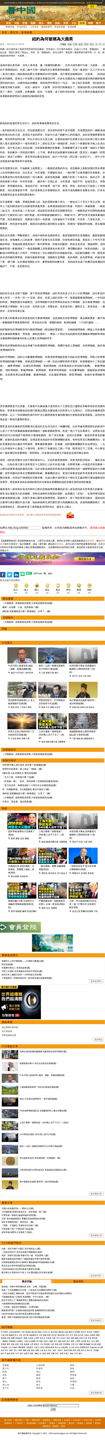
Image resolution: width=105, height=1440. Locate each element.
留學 (20, 1350)
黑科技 (44, 873)
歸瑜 (72, 1368)
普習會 (91, 873)
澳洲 (66, 1350)
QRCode (37, 573)
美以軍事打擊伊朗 (10, 1027)
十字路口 (23, 707)
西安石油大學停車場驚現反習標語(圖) (19, 1265)
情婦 (72, 1338)
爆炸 (56, 673)
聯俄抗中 (76, 873)
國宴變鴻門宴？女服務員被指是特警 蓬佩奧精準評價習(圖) (28, 1310)
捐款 (27, 1420)
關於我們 (36, 1420)
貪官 (68, 1338)
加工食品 (61, 873)
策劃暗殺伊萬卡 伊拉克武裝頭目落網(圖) (38, 1063)
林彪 (8, 1353)
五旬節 (14, 738)
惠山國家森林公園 (88, 738)
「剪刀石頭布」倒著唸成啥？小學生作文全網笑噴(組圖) (29, 785)
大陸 (16, 23)
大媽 (52, 1344)
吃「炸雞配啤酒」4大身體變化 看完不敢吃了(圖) (25, 789)
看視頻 (97, 1423)
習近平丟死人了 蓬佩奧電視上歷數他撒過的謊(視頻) (25, 1300)
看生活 (14, 32)
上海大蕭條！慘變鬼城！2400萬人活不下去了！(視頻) (51, 734)
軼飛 (4, 1372)
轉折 (19, 738)
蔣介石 (90, 1350)
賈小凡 (5, 1368)
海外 (55, 1350)
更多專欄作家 (96, 1393)
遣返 (28, 1350)
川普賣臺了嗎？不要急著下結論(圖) (18, 1229)
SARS (77, 1347)
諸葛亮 (26, 1353)
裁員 (43, 742)
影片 (98, 23)
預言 (22, 838)
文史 (74, 23)
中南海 (48, 1338)
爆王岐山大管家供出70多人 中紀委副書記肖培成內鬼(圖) (27, 1272)
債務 (60, 1341)
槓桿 (64, 1341)
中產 (21, 1344)
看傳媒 (80, 1423)
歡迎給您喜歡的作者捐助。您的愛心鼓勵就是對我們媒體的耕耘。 (31, 515)
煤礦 (48, 673)
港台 (41, 23)
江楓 (72, 1385)
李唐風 (73, 1375)
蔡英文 (36, 1344)
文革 (76, 1353)
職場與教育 (46, 27)
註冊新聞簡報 (10, 1399)
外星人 (66, 1353)
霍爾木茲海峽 (87, 911)
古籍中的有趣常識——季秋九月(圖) (18, 1208)
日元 (93, 1341)
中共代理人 (20, 673)
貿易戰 (77, 1332)
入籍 (41, 1350)
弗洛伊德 (61, 1335)
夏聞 (72, 1372)
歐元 (89, 1341)
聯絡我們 (18, 1420)
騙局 (24, 911)
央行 (55, 1341)
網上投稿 (8, 1420)
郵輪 (27, 838)
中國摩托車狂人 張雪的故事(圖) (16, 968)
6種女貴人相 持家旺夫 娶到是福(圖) (19, 773)
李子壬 (5, 1388)
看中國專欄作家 (11, 1360)
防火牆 (94, 1344)
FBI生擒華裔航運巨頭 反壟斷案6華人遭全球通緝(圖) (43, 1111)
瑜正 (38, 1385)
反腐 (81, 1338)
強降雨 (54, 908)
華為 (75, 1335)
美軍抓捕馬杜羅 (9, 1035)
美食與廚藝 (59, 27)
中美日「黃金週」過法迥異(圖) (17, 801)
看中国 (22, 12)
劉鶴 (25, 1338)
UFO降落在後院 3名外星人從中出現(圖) (38, 1134)
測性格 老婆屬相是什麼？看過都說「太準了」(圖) (26, 611)
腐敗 (76, 1338)
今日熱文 (7, 642)
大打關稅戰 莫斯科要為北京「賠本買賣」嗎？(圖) (24, 1212)
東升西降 (15, 876)
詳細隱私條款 (62, 6)
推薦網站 (8, 1423)
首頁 (8, 23)
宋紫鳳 (5, 1365)
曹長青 (39, 1388)
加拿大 (46, 1341)
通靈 (17, 838)
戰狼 (43, 707)
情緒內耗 (76, 707)
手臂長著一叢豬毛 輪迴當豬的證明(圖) (19, 1215)
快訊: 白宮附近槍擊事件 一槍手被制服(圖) (39, 1099)
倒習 (89, 676)
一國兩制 (4, 1341)
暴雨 (43, 908)
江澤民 (36, 1338)
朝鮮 (41, 1341)
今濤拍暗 (40, 1365)
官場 (24, 23)
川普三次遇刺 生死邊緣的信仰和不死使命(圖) (22, 971)
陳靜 (38, 1375)
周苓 (4, 1375)
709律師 (4, 1347)
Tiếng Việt (88, 1420)
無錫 (78, 738)
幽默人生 (38, 1353)
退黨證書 (62, 1423)
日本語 (98, 1420)
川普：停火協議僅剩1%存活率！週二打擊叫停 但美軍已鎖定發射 (83, 904)
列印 (86, 44)
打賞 (75, 44)
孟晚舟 (92, 1335)
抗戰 (78, 1350)
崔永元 (42, 1338)
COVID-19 (46, 1332)
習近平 (75, 676)
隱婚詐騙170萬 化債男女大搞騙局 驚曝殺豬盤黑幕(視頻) (21, 904)
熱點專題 (7, 1022)
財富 (17, 1344)
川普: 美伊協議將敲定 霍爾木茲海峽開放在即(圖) (24, 1218)
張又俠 (89, 1332)
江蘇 (74, 738)
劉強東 (47, 1344)
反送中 (63, 1338)
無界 (63, 1426)
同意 (92, 6)
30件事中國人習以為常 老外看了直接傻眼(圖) (24, 765)
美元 (68, 1341)
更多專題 (98, 1039)
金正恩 (80, 1335)
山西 (43, 673)
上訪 (10, 1347)
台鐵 (66, 1332)
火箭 (85, 676)
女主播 (100, 1347)
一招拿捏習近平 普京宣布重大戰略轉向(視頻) (22, 1252)
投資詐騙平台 (33, 911)
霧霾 (81, 1344)
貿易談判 (19, 1338)
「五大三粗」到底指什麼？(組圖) (18, 777)
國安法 (71, 1332)
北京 (42, 1344)
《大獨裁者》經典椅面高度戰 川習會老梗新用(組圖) (27, 603)
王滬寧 (30, 1338)
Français (77, 1420)
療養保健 (10, 27)
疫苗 (49, 1335)
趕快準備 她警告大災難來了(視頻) (17, 1232)
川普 (23, 1332)
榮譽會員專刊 (10, 955)
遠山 (38, 1372)
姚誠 (13, 673)
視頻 (4, 808)
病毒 (39, 1332)
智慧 (44, 1353)
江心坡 (71, 1347)
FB (37, 1341)
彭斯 (8, 1338)
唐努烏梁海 (49, 1347)
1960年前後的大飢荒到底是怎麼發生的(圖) (21, 1269)
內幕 (54, 1338)
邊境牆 (3, 1338)
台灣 (31, 1344)
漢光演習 (54, 1332)
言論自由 (93, 1347)
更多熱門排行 (96, 1276)
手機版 (63, 44)
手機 (52, 1353)
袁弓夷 (25, 1335)
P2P (76, 1344)
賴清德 (28, 1332)
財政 (13, 1344)
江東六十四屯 (39, 1347)
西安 (17, 707)
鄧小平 (3, 1353)
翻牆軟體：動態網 (50, 1426)
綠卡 (45, 1350)
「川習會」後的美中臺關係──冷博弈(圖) (20, 1307)
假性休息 (92, 707)
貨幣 (72, 1341)
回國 (37, 1350)
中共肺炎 (4, 1332)
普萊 (13, 838)
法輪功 (15, 1347)
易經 (32, 1353)
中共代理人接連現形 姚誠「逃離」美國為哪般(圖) (42, 1075)
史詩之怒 (76, 911)
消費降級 (61, 742)
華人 (7, 1350)
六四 (40, 1335)
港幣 (97, 1341)
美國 (32, 23)
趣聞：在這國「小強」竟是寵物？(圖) (20, 607)
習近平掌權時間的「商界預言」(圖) (18, 1222)
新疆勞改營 (84, 1347)
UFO (67, 1335)
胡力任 (36, 673)
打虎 (85, 1338)
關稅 (98, 1335)
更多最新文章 (96, 1235)
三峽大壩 (4, 1335)
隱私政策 (57, 1420)
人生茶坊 (34, 27)
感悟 (48, 1353)
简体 (70, 44)
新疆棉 (11, 1335)
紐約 (57, 23)
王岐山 (86, 1335)
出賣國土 (96, 1332)
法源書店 (42, 1423)
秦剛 (52, 707)
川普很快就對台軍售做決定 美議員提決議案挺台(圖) (43, 1170)
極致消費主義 (51, 742)
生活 (82, 23)
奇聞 (90, 23)
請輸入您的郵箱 (35, 1405)
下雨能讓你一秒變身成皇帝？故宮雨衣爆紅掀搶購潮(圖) (27, 978)
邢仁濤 (5, 1385)
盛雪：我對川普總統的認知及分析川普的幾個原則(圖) (26, 1317)
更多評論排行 (96, 1320)
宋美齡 (96, 1350)
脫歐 (51, 1341)
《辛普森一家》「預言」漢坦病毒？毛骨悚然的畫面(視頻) (30, 781)
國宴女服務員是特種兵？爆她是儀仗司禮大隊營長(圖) (26, 1259)
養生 (80, 1353)
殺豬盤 (18, 911)
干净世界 (19, 1423)
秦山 (4, 1381)
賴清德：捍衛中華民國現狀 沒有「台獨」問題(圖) (24, 1286)
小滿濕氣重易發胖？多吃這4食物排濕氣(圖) (39, 1087)
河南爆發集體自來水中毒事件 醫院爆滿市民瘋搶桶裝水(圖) (28, 1262)
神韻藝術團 (31, 1423)
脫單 (13, 911)
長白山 (57, 1347)
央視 (80, 676)
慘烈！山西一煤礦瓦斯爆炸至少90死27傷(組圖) (41, 1146)
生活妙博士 (22, 27)
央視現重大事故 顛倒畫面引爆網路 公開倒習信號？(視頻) (82, 669)
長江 (16, 1335)
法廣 (26, 1341)
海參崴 (26, 1344)
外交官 (57, 707)
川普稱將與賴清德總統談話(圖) (16, 1303)
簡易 (72, 1365)
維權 (99, 1344)
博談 (49, 23)
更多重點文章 (96, 1194)
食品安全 (52, 873)
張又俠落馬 (7, 1031)
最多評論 (27, 1281)
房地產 (3, 1344)
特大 (92, 44)
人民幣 (77, 1341)
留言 (81, 44)
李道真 (39, 1368)
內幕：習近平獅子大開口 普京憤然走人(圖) (21, 1248)
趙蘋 (72, 1378)
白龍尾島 (64, 1347)
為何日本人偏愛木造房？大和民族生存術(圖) (22, 974)
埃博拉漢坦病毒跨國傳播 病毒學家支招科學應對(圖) (43, 1051)
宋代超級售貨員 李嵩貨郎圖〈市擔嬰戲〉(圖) (40, 1158)
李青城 (73, 1381)
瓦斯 (52, 673)
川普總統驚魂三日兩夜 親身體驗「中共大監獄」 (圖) (25, 1297)
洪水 (48, 908)
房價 (56, 1344)
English (67, 1420)
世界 (65, 23)
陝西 (13, 707)
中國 (81, 322)
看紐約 (71, 1423)
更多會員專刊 (96, 981)
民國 (70, 1350)
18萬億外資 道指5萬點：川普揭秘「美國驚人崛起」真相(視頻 (21, 869)
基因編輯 (87, 1344)
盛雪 (38, 1378)
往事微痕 (12, 1341)
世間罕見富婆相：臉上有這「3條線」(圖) (22, 769)
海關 (24, 1350)
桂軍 (74, 1350)
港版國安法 (33, 1335)
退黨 (44, 1335)
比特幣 (83, 1341)
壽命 (72, 1353)
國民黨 (61, 1332)
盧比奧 (34, 1332)
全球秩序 (24, 876)
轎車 (30, 707)
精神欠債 (84, 707)
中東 (28, 738)
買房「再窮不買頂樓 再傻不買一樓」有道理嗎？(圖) (25, 1255)
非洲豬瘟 (66, 1344)
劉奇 (13, 1353)
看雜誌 (52, 1423)
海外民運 (29, 673)
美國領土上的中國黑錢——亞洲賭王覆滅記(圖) (23, 961)
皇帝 (21, 1353)
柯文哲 (54, 1335)
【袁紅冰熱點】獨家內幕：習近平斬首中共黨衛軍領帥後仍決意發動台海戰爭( (37, 1293)
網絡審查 (21, 1347)
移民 (11, 1350)
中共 (48, 707)
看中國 (94, 1338)
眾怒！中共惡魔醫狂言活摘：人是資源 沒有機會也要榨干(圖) (29, 1290)
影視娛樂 (72, 27)
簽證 (33, 1350)
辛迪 (72, 1388)
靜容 (38, 1381)
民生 (50, 1350)
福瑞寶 (89, 1423)
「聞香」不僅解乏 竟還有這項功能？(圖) (20, 1225)
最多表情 (78, 1281)
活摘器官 (29, 1347)
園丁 (4, 1378)
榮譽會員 (89, 541)
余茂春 (84, 873)
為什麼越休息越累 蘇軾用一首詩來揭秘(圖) (39, 1181)
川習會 (97, 911)
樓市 (8, 1344)
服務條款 (46, 1420)
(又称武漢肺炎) (15, 1332)
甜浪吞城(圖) (7, 964)
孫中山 (83, 1350)
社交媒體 (32, 1341)
